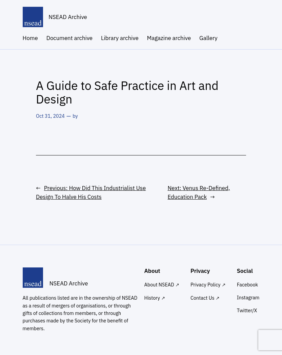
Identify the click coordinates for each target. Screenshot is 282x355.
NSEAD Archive (67, 17)
